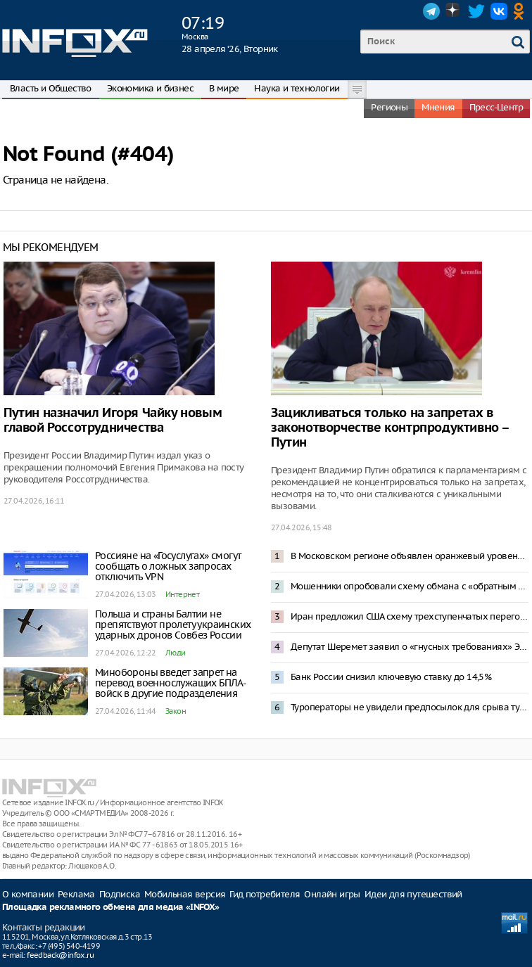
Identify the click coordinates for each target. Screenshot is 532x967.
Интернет (182, 594)
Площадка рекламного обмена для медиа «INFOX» (111, 907)
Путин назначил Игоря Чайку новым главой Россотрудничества (113, 420)
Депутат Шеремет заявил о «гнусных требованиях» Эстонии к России (409, 646)
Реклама (76, 894)
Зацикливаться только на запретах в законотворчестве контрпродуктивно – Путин (390, 428)
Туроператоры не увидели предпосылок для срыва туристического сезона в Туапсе (409, 707)
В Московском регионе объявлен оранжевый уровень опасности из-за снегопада (409, 556)
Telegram (431, 11)
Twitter (476, 11)
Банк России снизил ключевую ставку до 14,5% (391, 677)
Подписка (119, 894)
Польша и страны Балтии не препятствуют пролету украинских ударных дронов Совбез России (173, 624)
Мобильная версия (184, 894)
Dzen (453, 11)
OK (521, 11)
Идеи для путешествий (413, 894)
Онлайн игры (332, 894)
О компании (27, 894)
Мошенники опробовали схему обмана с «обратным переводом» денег (409, 586)
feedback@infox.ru (60, 955)
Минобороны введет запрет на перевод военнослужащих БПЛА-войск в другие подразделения (170, 683)
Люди (175, 653)
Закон (175, 711)
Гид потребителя (264, 894)
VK (498, 11)
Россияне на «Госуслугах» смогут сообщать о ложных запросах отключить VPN (168, 566)
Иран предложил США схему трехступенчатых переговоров (409, 616)
